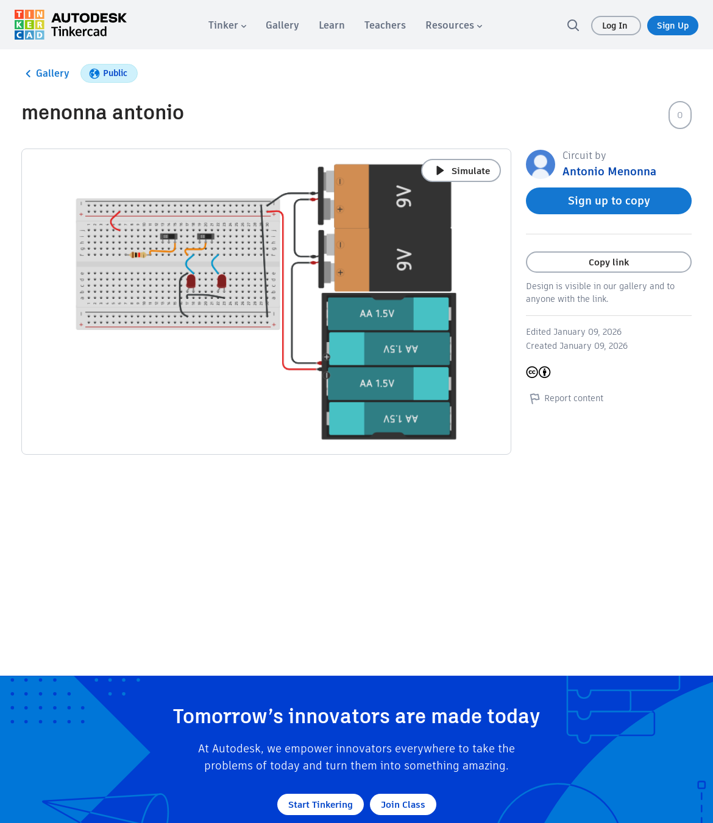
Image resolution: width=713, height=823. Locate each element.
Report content (564, 398)
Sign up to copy (609, 200)
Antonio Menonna (609, 171)
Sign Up (673, 25)
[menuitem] (227, 25)
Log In (616, 25)
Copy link (609, 262)
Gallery (45, 73)
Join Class (403, 804)
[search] (573, 25)
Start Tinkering (320, 804)
